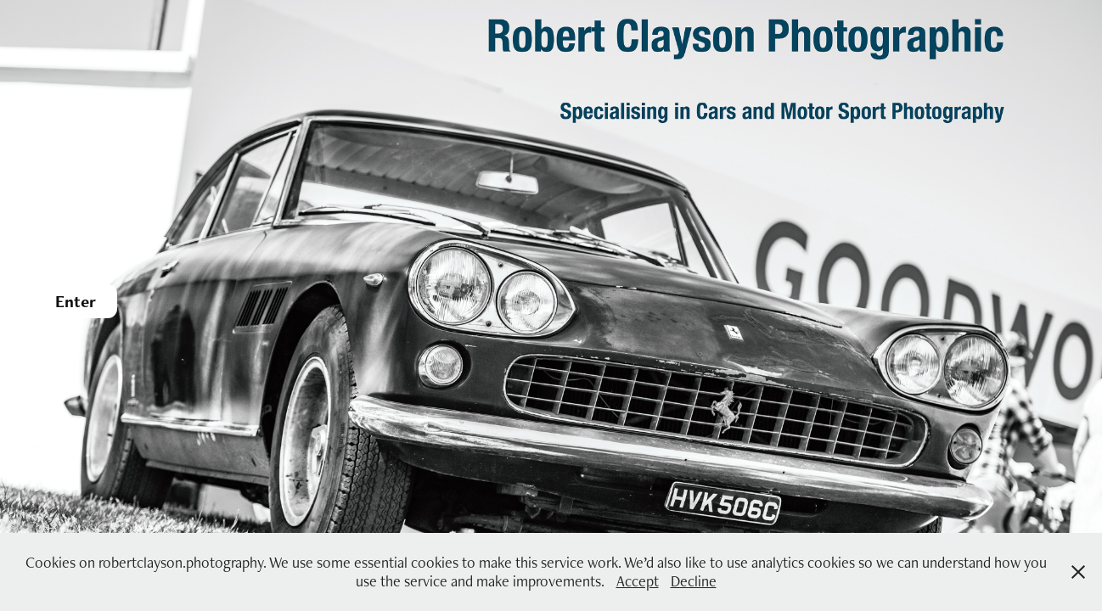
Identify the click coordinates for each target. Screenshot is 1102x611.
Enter (75, 301)
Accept (637, 581)
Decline (694, 581)
